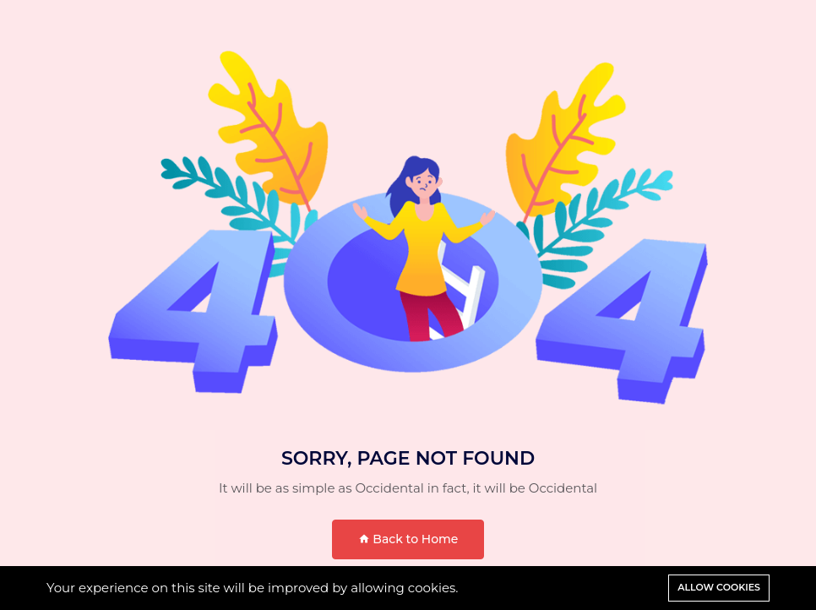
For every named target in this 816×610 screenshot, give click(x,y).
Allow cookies (718, 587)
